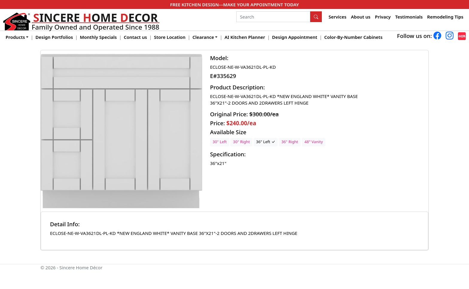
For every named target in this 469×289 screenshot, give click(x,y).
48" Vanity (313, 141)
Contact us (135, 37)
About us (360, 17)
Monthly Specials (98, 37)
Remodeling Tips (445, 17)
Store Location (169, 37)
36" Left (265, 141)
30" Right (241, 141)
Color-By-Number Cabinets (353, 37)
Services (338, 17)
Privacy (383, 17)
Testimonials (409, 17)
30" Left (220, 141)
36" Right (289, 141)
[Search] (273, 16)
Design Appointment (294, 37)
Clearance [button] (203, 37)
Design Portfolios (54, 37)
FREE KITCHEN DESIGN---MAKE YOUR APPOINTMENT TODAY (234, 4)
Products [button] (15, 37)
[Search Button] (316, 16)
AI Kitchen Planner (245, 37)
